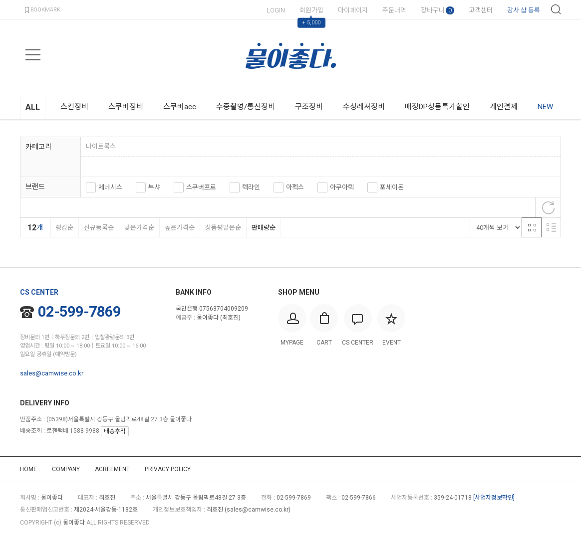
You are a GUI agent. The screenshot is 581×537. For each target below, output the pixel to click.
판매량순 (263, 227)
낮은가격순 (139, 227)
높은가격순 (179, 227)
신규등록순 (98, 227)
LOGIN (276, 10)
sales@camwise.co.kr (51, 373)
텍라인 (251, 187)
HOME (28, 469)
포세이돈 (392, 187)
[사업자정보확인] (494, 497)
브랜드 (35, 186)
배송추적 (115, 431)
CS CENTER (39, 292)
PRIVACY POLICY (168, 469)
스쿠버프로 (201, 187)
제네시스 (110, 187)
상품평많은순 (223, 227)
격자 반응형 (532, 227)
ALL (32, 107)
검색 (556, 9)
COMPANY (66, 469)
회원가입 (311, 10)
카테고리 (38, 147)
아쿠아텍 (342, 187)
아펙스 (295, 187)
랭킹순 (64, 227)
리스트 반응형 (551, 227)
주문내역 (394, 10)
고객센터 (481, 10)
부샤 (154, 187)
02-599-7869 (70, 311)
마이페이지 (353, 10)
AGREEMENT (112, 469)
